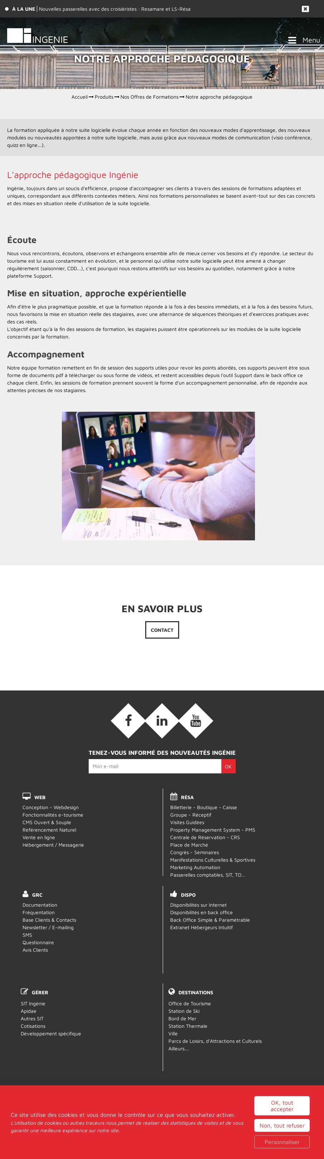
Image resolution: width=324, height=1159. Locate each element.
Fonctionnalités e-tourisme (53, 815)
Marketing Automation (195, 867)
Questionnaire (38, 942)
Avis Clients (35, 950)
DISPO (188, 895)
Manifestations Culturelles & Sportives (212, 860)
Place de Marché (189, 845)
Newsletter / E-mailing (48, 927)
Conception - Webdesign (51, 807)
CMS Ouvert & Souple (47, 822)
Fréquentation (39, 912)
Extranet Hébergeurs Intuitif (201, 927)
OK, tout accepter (282, 1125)
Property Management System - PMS (212, 830)
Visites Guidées (187, 822)
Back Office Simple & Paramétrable (210, 920)
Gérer (40, 992)
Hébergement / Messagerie (53, 845)
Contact (162, 630)
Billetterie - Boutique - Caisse (203, 807)
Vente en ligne (39, 837)
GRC (37, 895)
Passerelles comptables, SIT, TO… (207, 875)
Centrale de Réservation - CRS (205, 837)
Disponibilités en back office (201, 912)
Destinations (195, 992)
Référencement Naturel (49, 830)
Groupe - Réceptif (190, 815)
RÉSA (187, 797)
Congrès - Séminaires (194, 852)
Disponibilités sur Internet (198, 905)
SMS (27, 935)
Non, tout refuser (282, 1144)
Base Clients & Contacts (49, 920)
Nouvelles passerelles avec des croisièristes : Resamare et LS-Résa (115, 9)
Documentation (40, 905)
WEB (39, 797)
